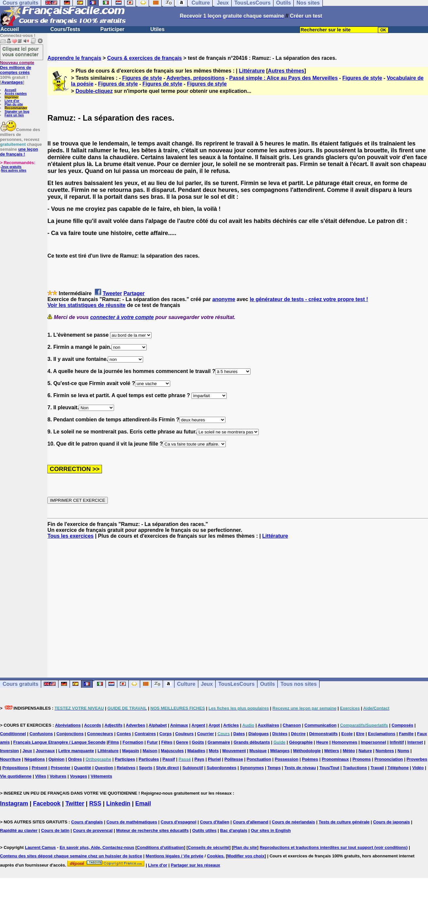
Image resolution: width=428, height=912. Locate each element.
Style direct (167, 767)
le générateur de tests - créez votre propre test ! (309, 299)
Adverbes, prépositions (195, 78)
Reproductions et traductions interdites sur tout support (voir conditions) (334, 847)
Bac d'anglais (233, 830)
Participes (125, 759)
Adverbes (135, 725)
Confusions (41, 733)
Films (113, 742)
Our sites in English (271, 830)
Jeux (207, 684)
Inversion (9, 750)
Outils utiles (204, 830)
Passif (168, 759)
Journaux (45, 750)
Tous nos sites (298, 684)
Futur (152, 742)
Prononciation (388, 759)
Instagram (14, 803)
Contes (124, 733)
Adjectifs (114, 725)
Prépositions (15, 767)
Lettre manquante (76, 750)
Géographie (301, 742)
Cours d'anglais (87, 821)
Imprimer (12, 97)
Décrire (298, 733)
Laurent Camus (40, 847)
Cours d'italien (214, 821)
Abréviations (68, 725)
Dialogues (258, 733)
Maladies (196, 750)
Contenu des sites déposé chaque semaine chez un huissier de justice (71, 855)
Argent (198, 725)
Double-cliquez (94, 91)
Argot (214, 725)
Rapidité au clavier (19, 830)
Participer (112, 29)
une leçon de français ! (19, 152)
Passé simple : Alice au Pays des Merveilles (283, 78)
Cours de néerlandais (293, 821)
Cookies (215, 855)
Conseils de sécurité (208, 847)
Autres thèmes (286, 71)
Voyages (78, 776)
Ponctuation (259, 759)
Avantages (12, 82)
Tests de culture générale (344, 821)
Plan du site (14, 104)
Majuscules (172, 750)
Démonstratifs (323, 733)
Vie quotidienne (16, 776)
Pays (199, 759)
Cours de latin (55, 830)
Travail (377, 767)
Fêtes (167, 742)
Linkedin (118, 803)
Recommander (16, 108)
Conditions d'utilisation (160, 847)
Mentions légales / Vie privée (175, 855)
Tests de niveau (300, 767)
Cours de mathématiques (132, 821)
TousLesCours (236, 684)
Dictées (279, 733)
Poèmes (310, 759)
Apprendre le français (74, 58)
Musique (258, 750)
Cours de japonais (391, 821)
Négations (34, 759)
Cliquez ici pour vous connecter (20, 51)
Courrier (205, 733)
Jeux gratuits (11, 167)
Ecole (347, 733)
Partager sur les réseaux (195, 865)
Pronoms (362, 759)
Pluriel (214, 759)
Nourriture (10, 759)
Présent (39, 767)
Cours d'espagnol (178, 821)
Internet (415, 742)
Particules (149, 759)
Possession (286, 759)
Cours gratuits (20, 684)
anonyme (223, 299)
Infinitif (397, 742)
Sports (145, 767)
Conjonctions (70, 733)
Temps (274, 767)
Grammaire (218, 742)
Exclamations (381, 733)
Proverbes (416, 759)
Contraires (145, 733)
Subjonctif (192, 767)
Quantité (82, 767)
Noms (403, 750)
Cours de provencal (92, 830)
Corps (165, 733)
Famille (406, 733)
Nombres (384, 750)
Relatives (126, 767)
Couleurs (184, 733)
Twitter (74, 803)
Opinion (56, 759)
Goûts (198, 742)
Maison (150, 750)
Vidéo (418, 767)
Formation (133, 742)
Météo (349, 750)
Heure (322, 742)
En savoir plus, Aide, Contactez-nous (96, 847)
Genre (182, 742)
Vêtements (101, 776)
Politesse (233, 759)
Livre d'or (12, 101)
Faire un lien (14, 115)
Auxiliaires (268, 725)
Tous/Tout (329, 767)
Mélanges (279, 750)
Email (143, 803)
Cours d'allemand (251, 821)
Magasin (130, 750)
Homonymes (344, 742)
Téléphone (398, 767)
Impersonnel (373, 742)
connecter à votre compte (122, 317)
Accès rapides (16, 93)
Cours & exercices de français (144, 58)
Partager (134, 293)
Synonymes (252, 767)
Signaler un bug (17, 111)
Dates (239, 733)
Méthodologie (307, 750)
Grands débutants (252, 742)
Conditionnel (13, 733)
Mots (214, 750)
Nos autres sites (13, 170)
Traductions (355, 767)
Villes (40, 776)
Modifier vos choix (246, 855)
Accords (92, 725)
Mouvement (234, 750)
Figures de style (142, 78)
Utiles (157, 29)
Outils (267, 684)
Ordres (75, 759)
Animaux (179, 725)
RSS (95, 803)
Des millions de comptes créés (17, 67)
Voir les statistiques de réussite (86, 305)
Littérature (252, 71)
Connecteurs (100, 733)
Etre (360, 733)
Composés (402, 725)
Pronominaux (335, 759)
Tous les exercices (70, 536)
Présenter (60, 767)
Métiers (331, 750)
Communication (321, 725)
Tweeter (112, 293)
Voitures (58, 776)
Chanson (292, 725)
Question (104, 767)
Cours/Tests (65, 29)
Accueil (9, 29)
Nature (365, 750)
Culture (186, 684)
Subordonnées (222, 767)
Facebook (46, 803)
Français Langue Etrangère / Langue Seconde (59, 742)
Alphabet (158, 725)
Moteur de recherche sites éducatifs (152, 830)
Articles (231, 725)
